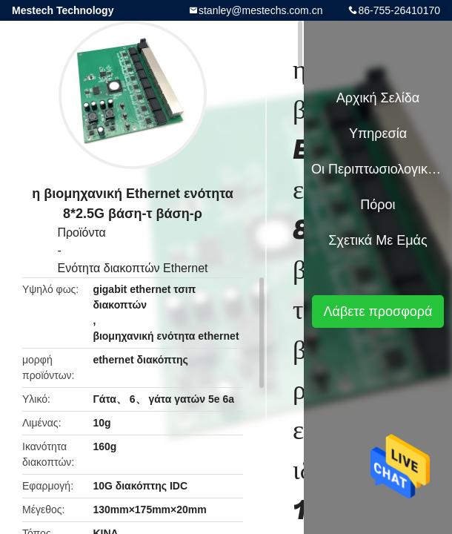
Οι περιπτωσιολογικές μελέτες (378, 169)
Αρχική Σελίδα (377, 97)
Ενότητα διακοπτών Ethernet (132, 268)
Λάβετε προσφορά (377, 311)
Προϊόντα (81, 232)
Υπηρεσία (378, 133)
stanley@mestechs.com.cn (261, 10)
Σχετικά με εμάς (377, 240)
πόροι (377, 204)
